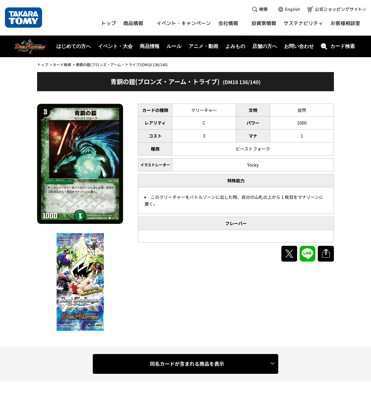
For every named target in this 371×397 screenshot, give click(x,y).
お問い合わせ (299, 46)
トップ (42, 64)
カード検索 (62, 64)
